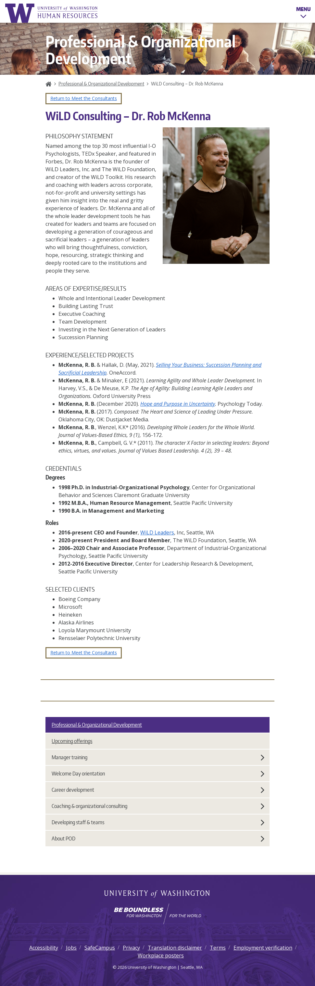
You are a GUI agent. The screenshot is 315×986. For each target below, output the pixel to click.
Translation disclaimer (175, 947)
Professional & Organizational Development (101, 83)
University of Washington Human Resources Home (52, 13)
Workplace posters (161, 955)
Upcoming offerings (72, 741)
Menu (303, 13)
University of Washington (157, 894)
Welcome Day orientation (158, 773)
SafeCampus (99, 947)
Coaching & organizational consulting (158, 806)
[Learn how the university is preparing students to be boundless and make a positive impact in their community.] (157, 913)
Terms (218, 947)
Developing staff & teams (158, 822)
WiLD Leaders (157, 532)
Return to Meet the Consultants (83, 98)
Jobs (71, 947)
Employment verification (262, 947)
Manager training (158, 757)
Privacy (131, 947)
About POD (158, 838)
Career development (158, 790)
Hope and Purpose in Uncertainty (177, 403)
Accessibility (43, 947)
